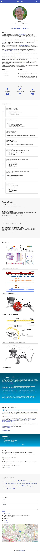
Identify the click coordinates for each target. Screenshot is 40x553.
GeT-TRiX (17, 159)
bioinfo (22, 207)
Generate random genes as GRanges (10, 218)
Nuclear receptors (7, 367)
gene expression (6, 486)
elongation (28, 483)
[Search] (36, 1)
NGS (22, 486)
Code (4, 388)
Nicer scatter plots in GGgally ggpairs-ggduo (12, 227)
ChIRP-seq (9, 483)
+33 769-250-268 (7, 513)
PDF (2, 388)
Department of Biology (9, 50)
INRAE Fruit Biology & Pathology (11, 108)
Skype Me (6, 522)
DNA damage (23, 483)
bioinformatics (22, 481)
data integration (19, 483)
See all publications (6, 430)
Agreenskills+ (14, 49)
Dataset (7, 388)
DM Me (5, 520)
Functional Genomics (13, 440)
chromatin (13, 483)
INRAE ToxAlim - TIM (9, 172)
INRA (16, 39)
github (23, 444)
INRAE (33, 61)
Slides (9, 467)
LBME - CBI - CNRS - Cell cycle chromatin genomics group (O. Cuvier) (17, 150)
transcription (11, 488)
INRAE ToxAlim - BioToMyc (10, 132)
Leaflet (32, 541)
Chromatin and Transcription (9, 293)
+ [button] (3, 525)
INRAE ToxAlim (8, 160)
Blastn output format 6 (7, 211)
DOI (11, 388)
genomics (25, 207)
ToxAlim (3, 42)
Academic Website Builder (21, 550)
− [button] (3, 526)
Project (9, 388)
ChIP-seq (5, 483)
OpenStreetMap (36, 541)
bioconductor (13, 480)
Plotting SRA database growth (9, 204)
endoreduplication (34, 483)
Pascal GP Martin (20, 1)
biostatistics (30, 480)
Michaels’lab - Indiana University (11, 141)
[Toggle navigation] (1, 1)
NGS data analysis (15, 441)
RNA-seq (4, 488)
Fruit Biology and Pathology (23, 61)
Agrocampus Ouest (22, 34)
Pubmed (14, 388)
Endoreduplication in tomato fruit (10, 314)
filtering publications (19, 410)
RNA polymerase (30, 486)
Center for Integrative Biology (24, 45)
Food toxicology (6, 341)
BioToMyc (19, 53)
